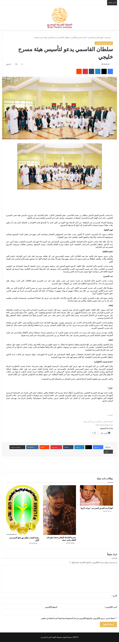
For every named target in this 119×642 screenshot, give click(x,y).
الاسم (114, 596)
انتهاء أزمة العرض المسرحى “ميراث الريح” (96, 508)
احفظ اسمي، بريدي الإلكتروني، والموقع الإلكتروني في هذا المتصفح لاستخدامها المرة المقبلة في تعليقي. (78, 618)
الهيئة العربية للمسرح (95, 37)
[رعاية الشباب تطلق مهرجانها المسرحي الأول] (22, 510)
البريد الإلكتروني (110, 607)
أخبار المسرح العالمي (78, 37)
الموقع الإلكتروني (51, 607)
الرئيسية (109, 37)
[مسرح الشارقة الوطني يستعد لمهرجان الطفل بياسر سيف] (59, 510)
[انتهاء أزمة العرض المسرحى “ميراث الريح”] (96, 495)
